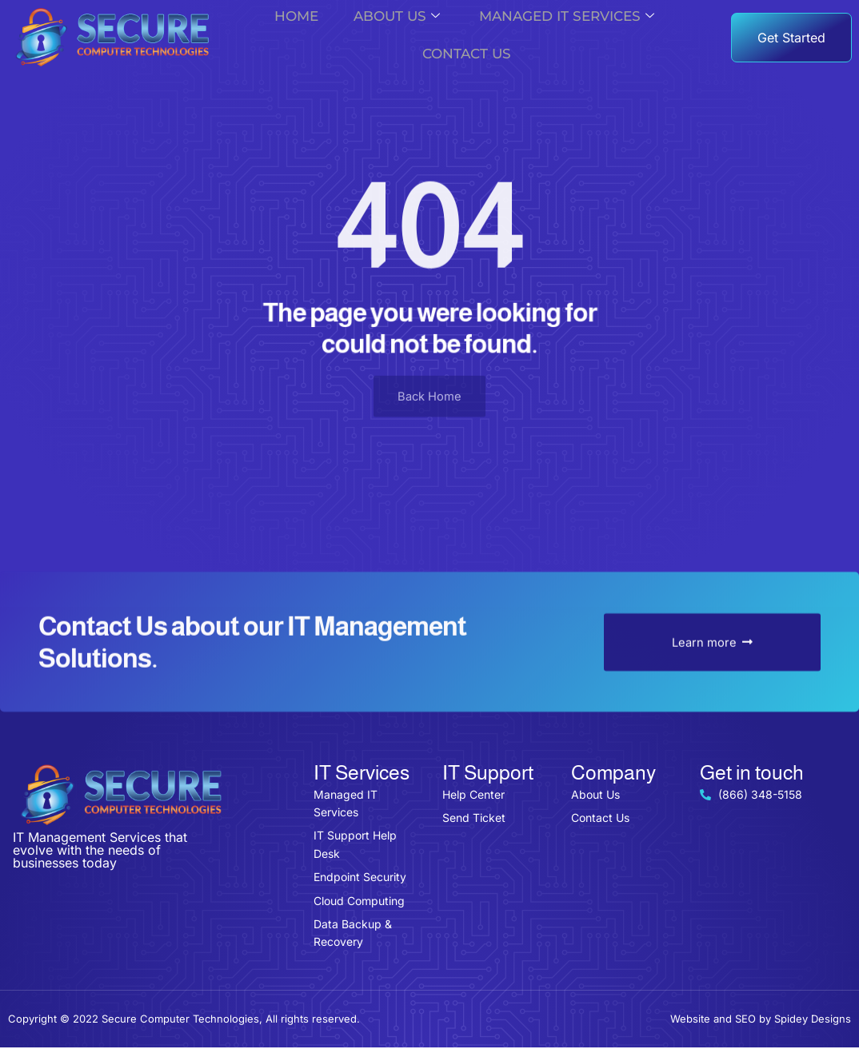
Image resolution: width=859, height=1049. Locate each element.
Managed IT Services (564, 18)
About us (403, 18)
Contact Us (464, 55)
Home (304, 18)
